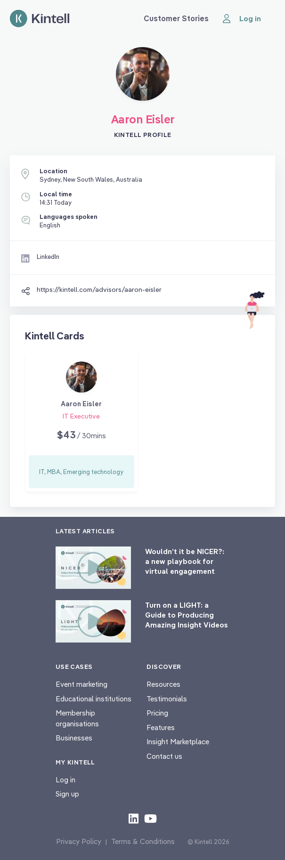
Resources (163, 684)
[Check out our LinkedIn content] (133, 818)
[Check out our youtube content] (150, 818)
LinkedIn (48, 256)
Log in (65, 779)
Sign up (67, 793)
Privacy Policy (78, 841)
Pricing (157, 712)
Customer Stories (176, 18)
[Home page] (39, 18)
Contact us (164, 756)
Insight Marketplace (178, 741)
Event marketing (81, 684)
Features (161, 727)
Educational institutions (93, 698)
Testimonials (167, 698)
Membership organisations (77, 718)
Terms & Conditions (143, 841)
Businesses (74, 737)
